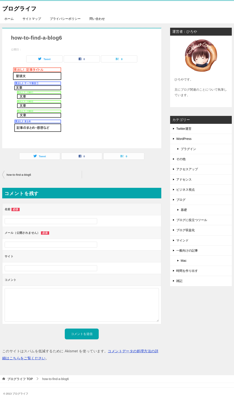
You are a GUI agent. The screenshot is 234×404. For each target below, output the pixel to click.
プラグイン (188, 149)
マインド (182, 240)
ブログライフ (22, 8)
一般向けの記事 (187, 250)
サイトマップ (31, 18)
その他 (181, 159)
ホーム (9, 18)
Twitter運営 (183, 128)
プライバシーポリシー (65, 18)
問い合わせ (97, 18)
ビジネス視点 (185, 189)
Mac (183, 260)
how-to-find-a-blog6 (19, 174)
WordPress (183, 139)
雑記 (179, 281)
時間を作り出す (187, 270)
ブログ (181, 199)
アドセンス (184, 179)
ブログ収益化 (185, 230)
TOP (20, 379)
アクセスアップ (187, 169)
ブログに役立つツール (191, 220)
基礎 (184, 210)
